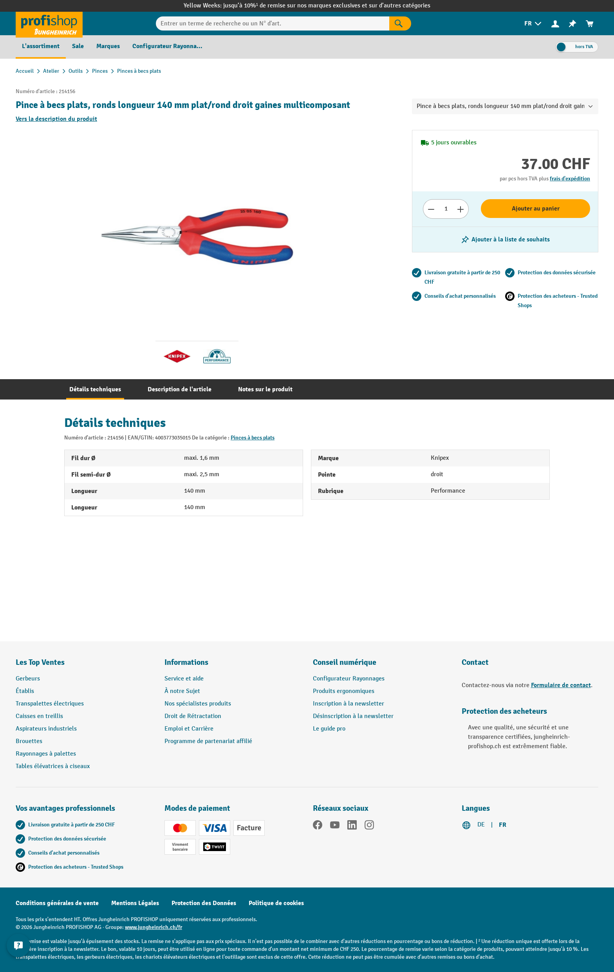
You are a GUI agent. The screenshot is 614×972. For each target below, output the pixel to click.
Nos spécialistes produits (197, 703)
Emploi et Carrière (188, 729)
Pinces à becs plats (252, 437)
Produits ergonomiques (343, 691)
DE (481, 824)
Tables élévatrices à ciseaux (53, 766)
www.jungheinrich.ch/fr (153, 927)
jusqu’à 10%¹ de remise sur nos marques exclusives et (296, 5)
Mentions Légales (135, 903)
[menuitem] (533, 23)
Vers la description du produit (56, 119)
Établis (25, 691)
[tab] (95, 389)
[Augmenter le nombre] (461, 209)
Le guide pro (329, 729)
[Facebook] (317, 826)
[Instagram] (369, 826)
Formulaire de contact (561, 685)
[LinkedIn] (352, 826)
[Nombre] (446, 209)
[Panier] (589, 23)
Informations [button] (186, 662)
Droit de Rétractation (192, 716)
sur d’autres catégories (399, 5)
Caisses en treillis (39, 716)
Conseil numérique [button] (344, 662)
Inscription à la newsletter (348, 703)
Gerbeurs (28, 678)
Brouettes (29, 741)
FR (502, 825)
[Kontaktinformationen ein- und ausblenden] (19, 952)
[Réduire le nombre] (431, 209)
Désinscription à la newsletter (353, 716)
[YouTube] (335, 826)
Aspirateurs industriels (46, 729)
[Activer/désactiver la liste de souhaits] (505, 239)
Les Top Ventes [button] (40, 662)
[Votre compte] (555, 23)
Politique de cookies (276, 903)
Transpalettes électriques (50, 703)
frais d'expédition (570, 178)
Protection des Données (204, 903)
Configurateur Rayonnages (349, 678)
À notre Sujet (182, 691)
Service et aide (184, 678)
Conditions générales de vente (57, 903)
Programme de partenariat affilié (208, 741)
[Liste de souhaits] (572, 23)
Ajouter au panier (536, 208)
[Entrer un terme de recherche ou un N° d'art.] (272, 23)
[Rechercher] (400, 23)
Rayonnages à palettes (46, 754)
